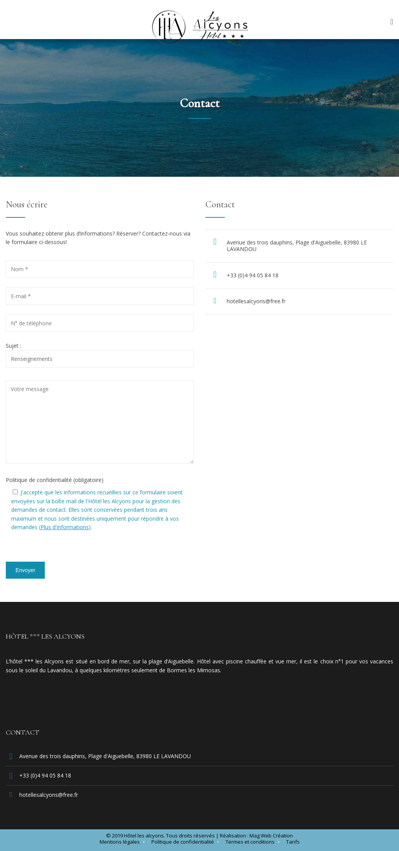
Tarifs (293, 841)
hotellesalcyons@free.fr (256, 301)
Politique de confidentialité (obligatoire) (55, 480)
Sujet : (100, 352)
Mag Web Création (271, 835)
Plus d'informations (65, 527)
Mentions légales (120, 841)
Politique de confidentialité (182, 841)
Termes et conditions (250, 841)
